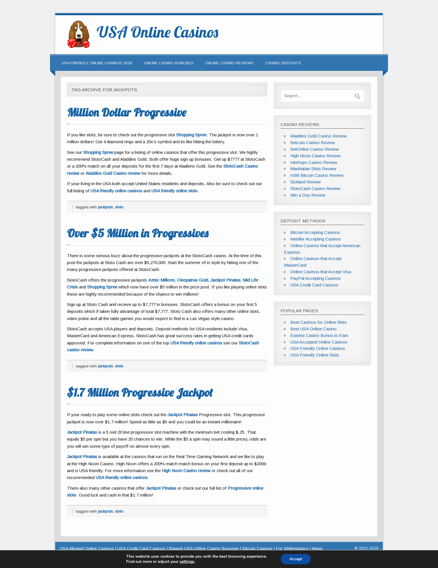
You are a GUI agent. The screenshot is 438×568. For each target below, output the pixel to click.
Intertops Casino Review (313, 162)
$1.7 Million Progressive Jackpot (140, 392)
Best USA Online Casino (313, 328)
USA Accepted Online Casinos (318, 342)
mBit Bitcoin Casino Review (316, 175)
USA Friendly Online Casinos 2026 (97, 63)
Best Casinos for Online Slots (318, 322)
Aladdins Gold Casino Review (318, 135)
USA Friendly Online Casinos (317, 348)
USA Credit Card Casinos (314, 284)
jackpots (105, 207)
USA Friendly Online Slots (314, 354)
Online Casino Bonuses (168, 63)
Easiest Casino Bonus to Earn (319, 335)
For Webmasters (292, 548)
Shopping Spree (191, 134)
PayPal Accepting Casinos (315, 278)
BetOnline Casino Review (314, 149)
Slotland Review (305, 181)
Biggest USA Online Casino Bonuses (204, 548)
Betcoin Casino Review (312, 142)
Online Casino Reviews (229, 63)
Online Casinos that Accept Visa (320, 271)
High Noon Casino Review (315, 155)
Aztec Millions (161, 280)
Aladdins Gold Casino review (113, 173)
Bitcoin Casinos (257, 548)
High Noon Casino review (186, 470)
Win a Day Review (307, 195)
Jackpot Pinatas (225, 280)
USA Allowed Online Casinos (86, 548)
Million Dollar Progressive (126, 112)
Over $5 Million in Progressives (137, 233)
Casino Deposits (283, 63)
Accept (295, 559)
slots (119, 207)
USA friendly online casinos (116, 190)
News (317, 548)
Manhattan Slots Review (313, 168)
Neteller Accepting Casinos (315, 238)
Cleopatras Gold (192, 280)
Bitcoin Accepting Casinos (315, 232)
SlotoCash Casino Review (315, 188)
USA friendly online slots (174, 190)
